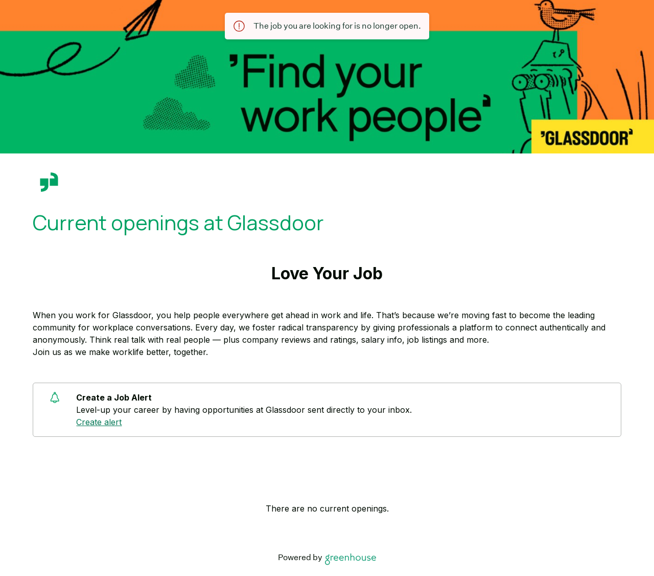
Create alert (99, 422)
